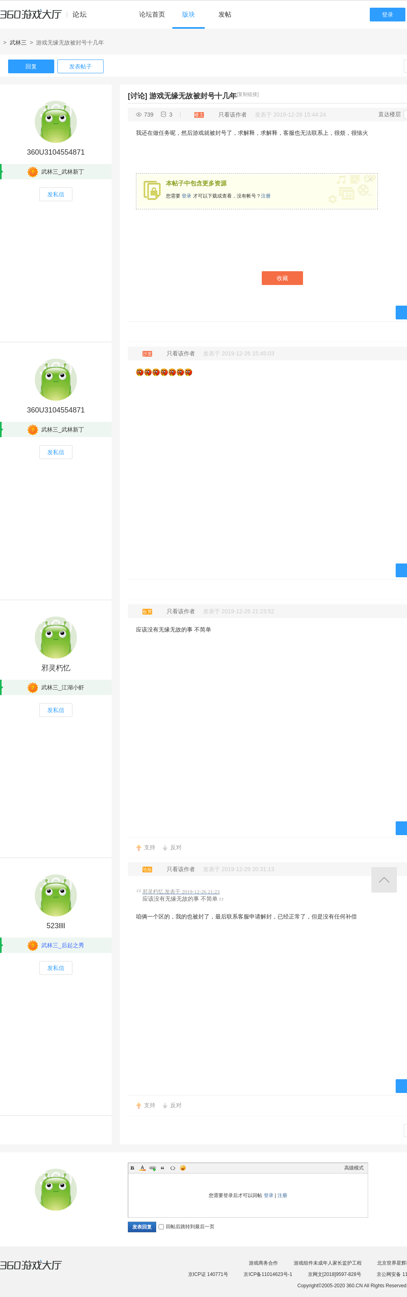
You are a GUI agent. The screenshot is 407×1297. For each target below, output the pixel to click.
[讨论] (137, 96)
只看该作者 (232, 114)
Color (142, 1168)
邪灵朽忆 (55, 668)
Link (152, 1168)
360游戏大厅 (39, 1270)
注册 (266, 196)
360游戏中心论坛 (46, 18)
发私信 (55, 194)
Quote (163, 1168)
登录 (387, 14)
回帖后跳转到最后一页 (186, 1226)
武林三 (18, 42)
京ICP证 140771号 (208, 1274)
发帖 (224, 14)
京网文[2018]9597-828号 (334, 1274)
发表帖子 (80, 66)
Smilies (183, 1168)
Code (173, 1168)
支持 (149, 847)
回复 (31, 66)
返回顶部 (384, 880)
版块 (188, 14)
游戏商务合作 (263, 1263)
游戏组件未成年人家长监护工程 (328, 1263)
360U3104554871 (56, 152)
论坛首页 (152, 14)
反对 (176, 847)
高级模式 (354, 1168)
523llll (56, 926)
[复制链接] (248, 94)
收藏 (282, 278)
